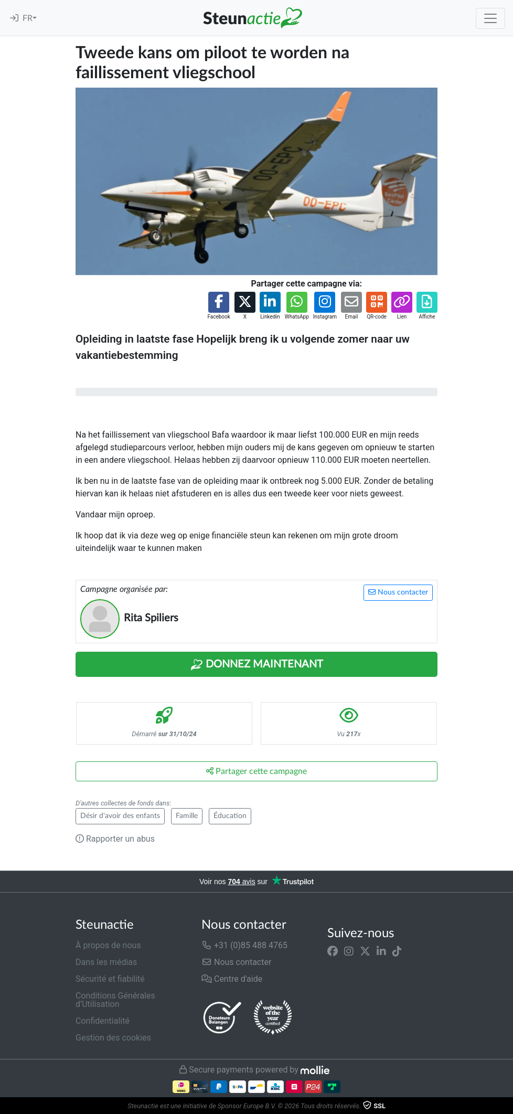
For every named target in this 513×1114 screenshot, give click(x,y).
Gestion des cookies (113, 1038)
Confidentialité (103, 1021)
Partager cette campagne (256, 771)
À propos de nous (108, 945)
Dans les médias (106, 962)
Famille (187, 816)
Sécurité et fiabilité (110, 979)
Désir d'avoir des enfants (120, 816)
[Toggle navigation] (490, 18)
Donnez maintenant (256, 665)
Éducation (230, 816)
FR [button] (28, 18)
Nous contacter (398, 592)
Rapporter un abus (115, 839)
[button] (218, 306)
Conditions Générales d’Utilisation (115, 1000)
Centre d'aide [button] (231, 979)
